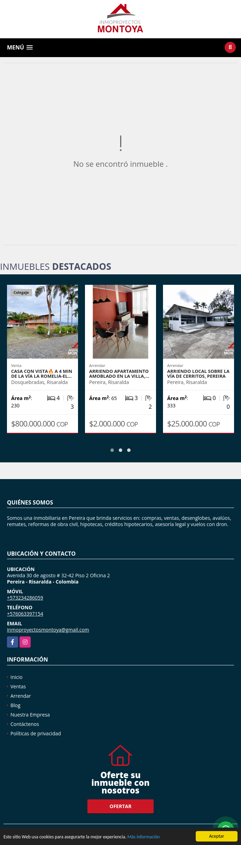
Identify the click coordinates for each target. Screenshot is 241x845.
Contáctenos (24, 724)
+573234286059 (25, 597)
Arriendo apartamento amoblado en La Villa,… (119, 373)
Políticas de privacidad (35, 733)
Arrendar (20, 696)
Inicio (16, 677)
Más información (143, 837)
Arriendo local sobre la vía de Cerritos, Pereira (198, 373)
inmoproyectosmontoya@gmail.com (48, 629)
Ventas (18, 686)
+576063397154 (25, 613)
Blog (15, 705)
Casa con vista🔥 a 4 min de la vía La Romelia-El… (41, 373)
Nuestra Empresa (30, 714)
